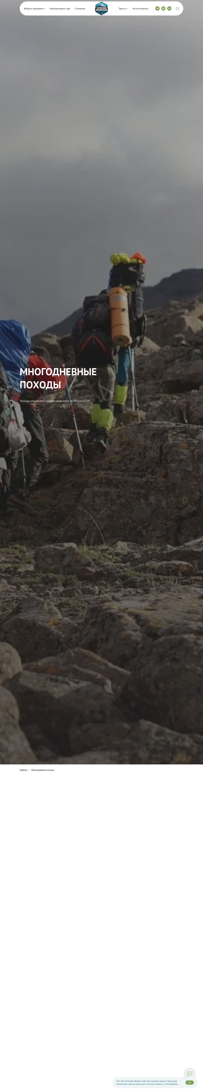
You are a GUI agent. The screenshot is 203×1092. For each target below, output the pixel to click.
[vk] (169, 8)
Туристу (122, 8)
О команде (80, 8)
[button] (177, 8)
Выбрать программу (33, 8)
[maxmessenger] (163, 8)
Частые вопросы (140, 8)
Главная (23, 770)
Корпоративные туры (60, 8)
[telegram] (157, 8)
